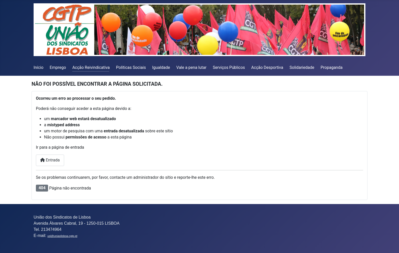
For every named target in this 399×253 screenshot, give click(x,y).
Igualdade (161, 67)
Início (39, 67)
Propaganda (332, 67)
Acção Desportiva (267, 67)
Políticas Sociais (131, 67)
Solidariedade (302, 67)
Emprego (58, 67)
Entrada (50, 160)
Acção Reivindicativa (91, 67)
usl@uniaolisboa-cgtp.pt (62, 235)
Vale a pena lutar (191, 67)
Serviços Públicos (229, 67)
